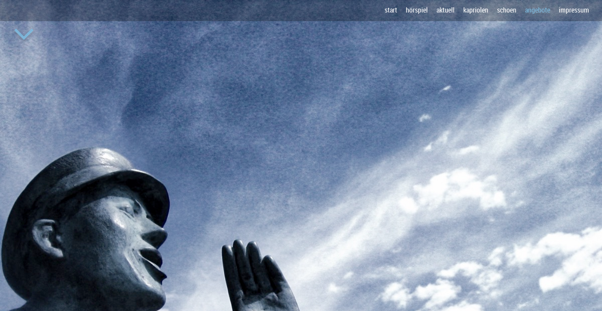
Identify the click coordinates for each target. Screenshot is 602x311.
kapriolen (475, 10)
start (391, 10)
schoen (506, 10)
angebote (537, 10)
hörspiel (417, 10)
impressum (574, 10)
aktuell (445, 10)
